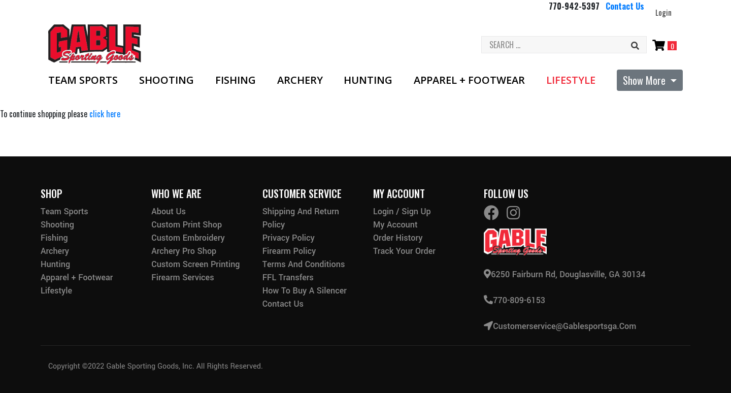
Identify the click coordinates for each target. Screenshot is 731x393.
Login (663, 12)
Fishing (235, 80)
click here (104, 114)
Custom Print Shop (186, 225)
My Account (395, 225)
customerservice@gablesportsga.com (560, 325)
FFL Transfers (288, 277)
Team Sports (83, 80)
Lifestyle (570, 80)
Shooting (166, 80)
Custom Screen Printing (195, 264)
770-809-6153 (514, 299)
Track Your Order (404, 251)
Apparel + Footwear (469, 80)
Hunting (368, 80)
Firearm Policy (289, 251)
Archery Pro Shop (183, 251)
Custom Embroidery (187, 238)
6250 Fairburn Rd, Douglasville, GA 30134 (564, 274)
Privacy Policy (288, 238)
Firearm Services (182, 277)
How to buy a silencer (304, 291)
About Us (168, 211)
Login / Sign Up (402, 211)
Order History (397, 238)
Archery (300, 80)
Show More (645, 80)
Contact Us (625, 6)
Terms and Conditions (303, 264)
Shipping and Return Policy (300, 218)
